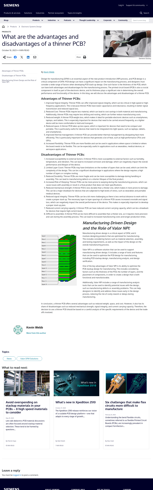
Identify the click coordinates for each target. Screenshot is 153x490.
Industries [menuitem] (40, 13)
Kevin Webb (49, 72)
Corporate (107, 20)
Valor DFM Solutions (29, 358)
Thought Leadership (87, 20)
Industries (52, 20)
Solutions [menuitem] (28, 13)
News (9, 358)
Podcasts (67, 20)
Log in (121, 5)
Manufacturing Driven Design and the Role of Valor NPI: (19, 81)
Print (79, 57)
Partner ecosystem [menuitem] (56, 13)
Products (36, 20)
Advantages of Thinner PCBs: (13, 71)
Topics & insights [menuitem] (75, 13)
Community (123, 20)
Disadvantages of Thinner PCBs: (14, 76)
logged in (17, 475)
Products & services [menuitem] (12, 13)
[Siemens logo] (11, 5)
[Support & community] (137, 5)
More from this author (36, 333)
